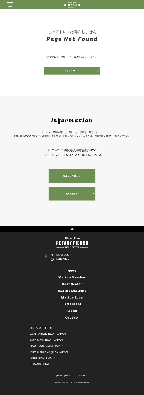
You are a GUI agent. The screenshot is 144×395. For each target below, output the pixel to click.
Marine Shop (72, 297)
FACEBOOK (62, 255)
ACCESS (72, 193)
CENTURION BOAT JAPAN (48, 333)
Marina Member (72, 277)
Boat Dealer (72, 284)
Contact (72, 318)
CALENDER (72, 176)
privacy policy (63, 375)
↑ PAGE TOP (72, 229)
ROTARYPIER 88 (41, 327)
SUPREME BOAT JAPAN (46, 339)
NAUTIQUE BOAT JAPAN (47, 345)
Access (72, 311)
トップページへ (72, 70)
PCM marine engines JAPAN (49, 352)
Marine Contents (72, 291)
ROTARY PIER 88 (69, 382)
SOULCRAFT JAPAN (44, 358)
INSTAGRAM (63, 259)
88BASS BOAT (40, 364)
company (80, 375)
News (72, 271)
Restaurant (72, 304)
